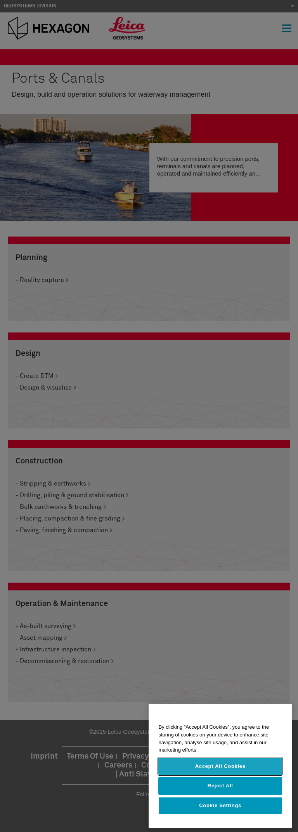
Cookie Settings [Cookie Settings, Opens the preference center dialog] (220, 805)
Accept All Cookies (220, 766)
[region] (220, 766)
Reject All (220, 785)
